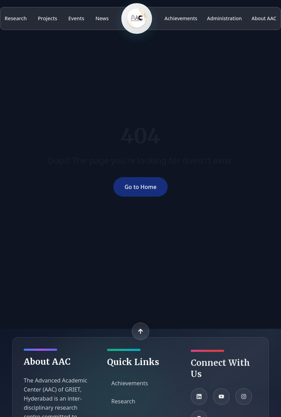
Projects (48, 18)
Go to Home (140, 187)
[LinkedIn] (199, 399)
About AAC (264, 18)
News (102, 18)
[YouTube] (221, 399)
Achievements (181, 18)
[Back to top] (140, 331)
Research (15, 18)
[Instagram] (243, 399)
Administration (224, 18)
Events (76, 18)
